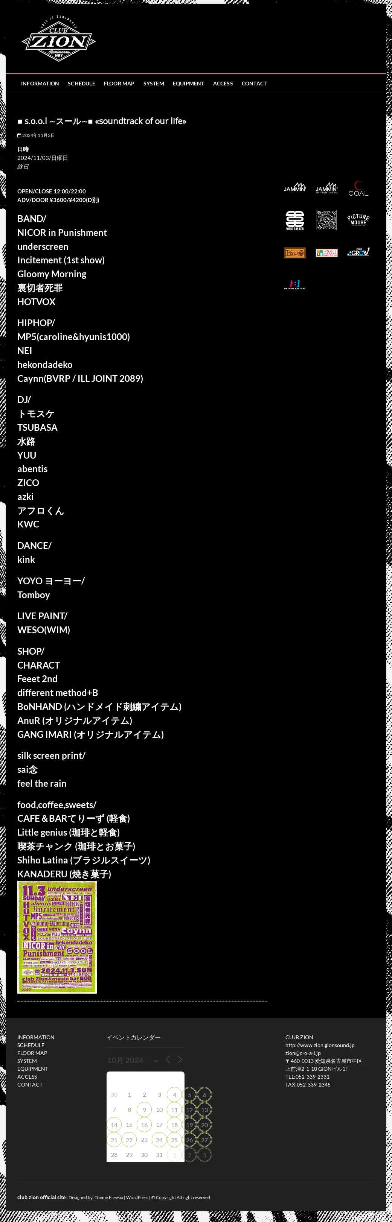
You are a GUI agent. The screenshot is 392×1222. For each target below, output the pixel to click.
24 (159, 1139)
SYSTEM (153, 83)
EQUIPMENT (188, 83)
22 (129, 1139)
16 (144, 1124)
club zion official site (41, 1197)
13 (204, 1109)
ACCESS (223, 83)
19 (189, 1124)
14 (114, 1124)
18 (174, 1124)
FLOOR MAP (119, 83)
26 (189, 1139)
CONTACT (254, 83)
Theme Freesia (109, 1197)
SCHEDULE (81, 83)
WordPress (137, 1197)
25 (174, 1139)
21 (114, 1139)
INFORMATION (40, 83)
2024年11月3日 (36, 135)
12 (189, 1109)
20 (204, 1124)
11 (174, 1109)
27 (204, 1139)
